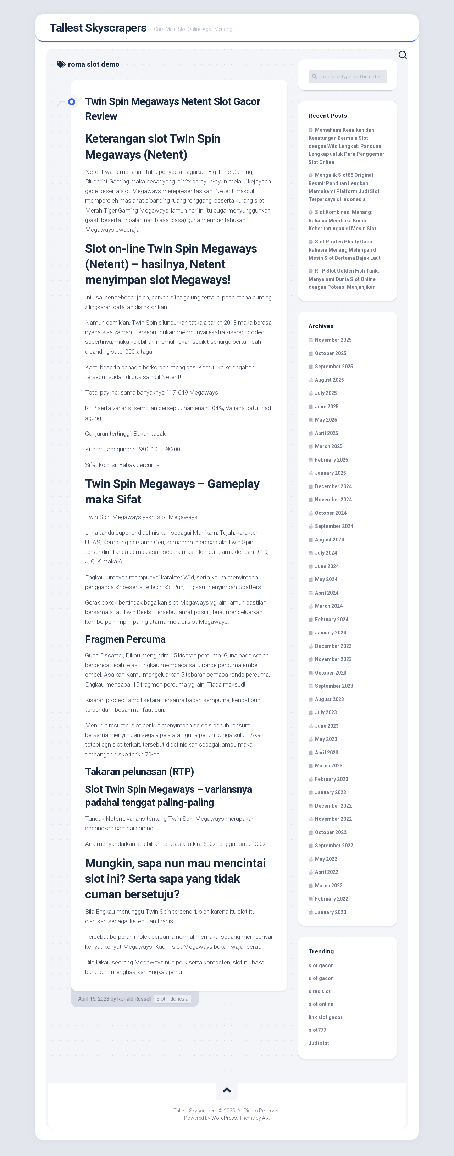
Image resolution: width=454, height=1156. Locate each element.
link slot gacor (326, 1019)
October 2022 (331, 834)
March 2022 (329, 888)
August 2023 (329, 701)
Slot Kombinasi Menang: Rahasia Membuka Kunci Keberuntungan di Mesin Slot (342, 222)
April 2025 (326, 435)
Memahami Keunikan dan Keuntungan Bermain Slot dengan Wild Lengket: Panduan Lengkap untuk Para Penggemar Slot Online (346, 148)
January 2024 (330, 635)
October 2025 (331, 355)
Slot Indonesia (172, 1001)
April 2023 (326, 755)
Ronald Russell (134, 1001)
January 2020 (330, 914)
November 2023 (333, 661)
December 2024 (333, 488)
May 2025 (326, 422)
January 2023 (330, 794)
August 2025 (329, 382)
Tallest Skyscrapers (98, 28)
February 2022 (331, 901)
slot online (321, 1006)
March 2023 (329, 768)
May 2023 (326, 741)
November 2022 (333, 821)
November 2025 (333, 342)
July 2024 (326, 555)
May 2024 (326, 581)
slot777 (317, 1032)
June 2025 (327, 409)
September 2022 (334, 848)
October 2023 (331, 675)
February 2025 (331, 462)
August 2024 (329, 542)
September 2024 (334, 528)
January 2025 (330, 475)
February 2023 (331, 781)
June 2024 (327, 568)
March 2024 (329, 608)
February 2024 (331, 621)
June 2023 (327, 728)
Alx (265, 1120)
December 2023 (333, 648)
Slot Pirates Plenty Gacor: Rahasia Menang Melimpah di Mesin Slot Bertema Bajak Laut (345, 252)
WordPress (224, 1120)
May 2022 (326, 861)
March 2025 (329, 448)
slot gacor (321, 967)
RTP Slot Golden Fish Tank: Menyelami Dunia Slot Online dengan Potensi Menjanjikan (344, 281)
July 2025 (326, 395)
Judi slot (319, 1045)
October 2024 (331, 515)
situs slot (320, 993)
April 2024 (326, 595)
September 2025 (334, 368)
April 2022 (326, 874)
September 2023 (334, 688)
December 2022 (333, 808)
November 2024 (333, 502)
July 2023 (326, 714)
